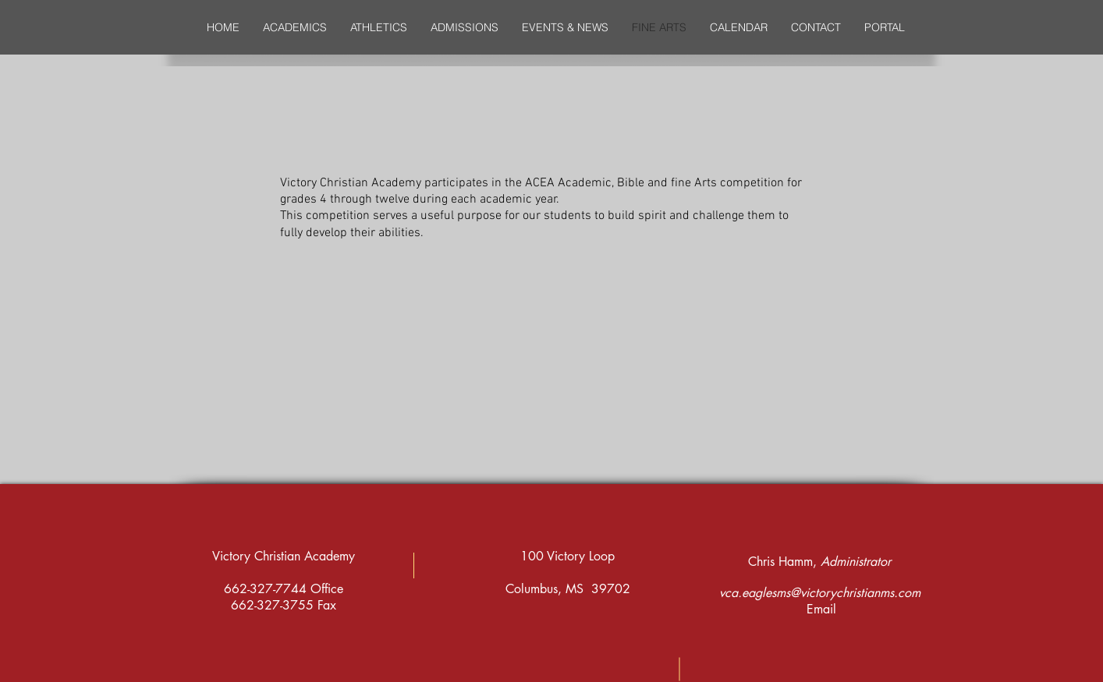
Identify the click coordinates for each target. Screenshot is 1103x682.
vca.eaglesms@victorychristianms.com (819, 593)
